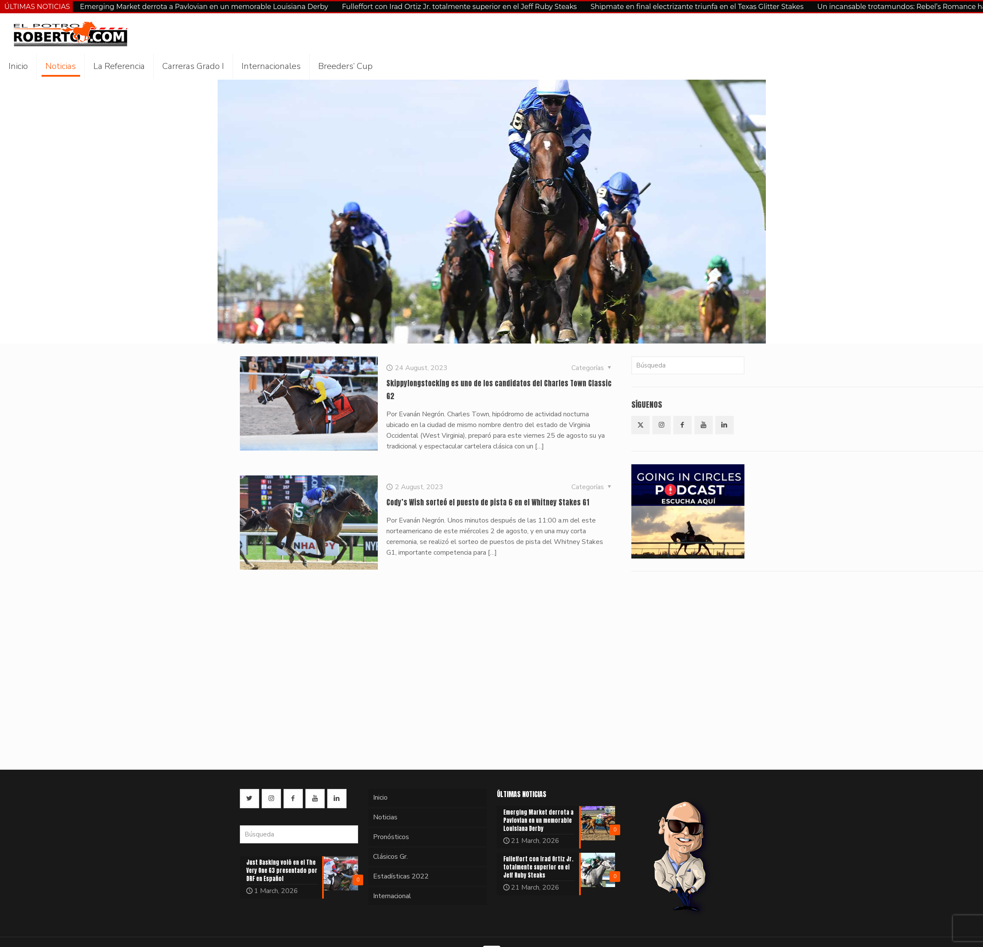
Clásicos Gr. (390, 856)
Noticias (385, 817)
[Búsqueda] (687, 365)
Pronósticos (391, 837)
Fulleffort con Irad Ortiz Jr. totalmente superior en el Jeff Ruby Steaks (459, 7)
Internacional (392, 896)
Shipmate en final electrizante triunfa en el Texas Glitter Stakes (697, 7)
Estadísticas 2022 (401, 876)
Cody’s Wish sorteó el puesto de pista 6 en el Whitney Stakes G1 (487, 502)
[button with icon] (640, 425)
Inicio (380, 797)
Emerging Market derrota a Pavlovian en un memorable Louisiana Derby (204, 7)
